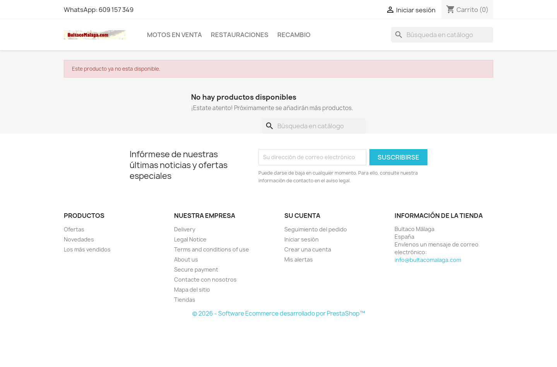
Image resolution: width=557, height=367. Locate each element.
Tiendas (184, 299)
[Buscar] (442, 34)
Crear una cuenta (307, 249)
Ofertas (74, 229)
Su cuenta (302, 215)
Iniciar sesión (301, 239)
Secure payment (196, 269)
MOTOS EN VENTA (174, 35)
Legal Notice (190, 239)
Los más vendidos (87, 249)
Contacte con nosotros (205, 279)
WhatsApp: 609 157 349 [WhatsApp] (98, 9)
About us (186, 259)
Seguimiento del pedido (315, 229)
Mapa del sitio (192, 289)
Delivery (184, 229)
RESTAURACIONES (239, 35)
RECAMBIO (294, 35)
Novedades (79, 239)
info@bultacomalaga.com (428, 259)
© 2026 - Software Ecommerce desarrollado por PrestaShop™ (278, 313)
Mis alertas (298, 259)
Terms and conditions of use (211, 249)
